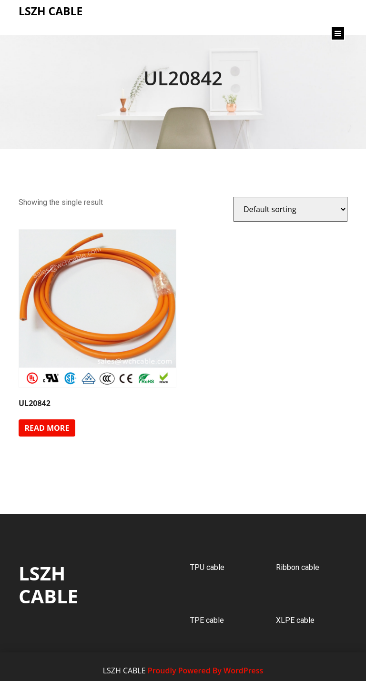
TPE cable (207, 620)
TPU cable (207, 567)
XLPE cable (295, 620)
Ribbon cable (297, 567)
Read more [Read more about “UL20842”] (46, 428)
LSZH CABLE (48, 584)
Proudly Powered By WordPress (205, 670)
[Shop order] (290, 209)
